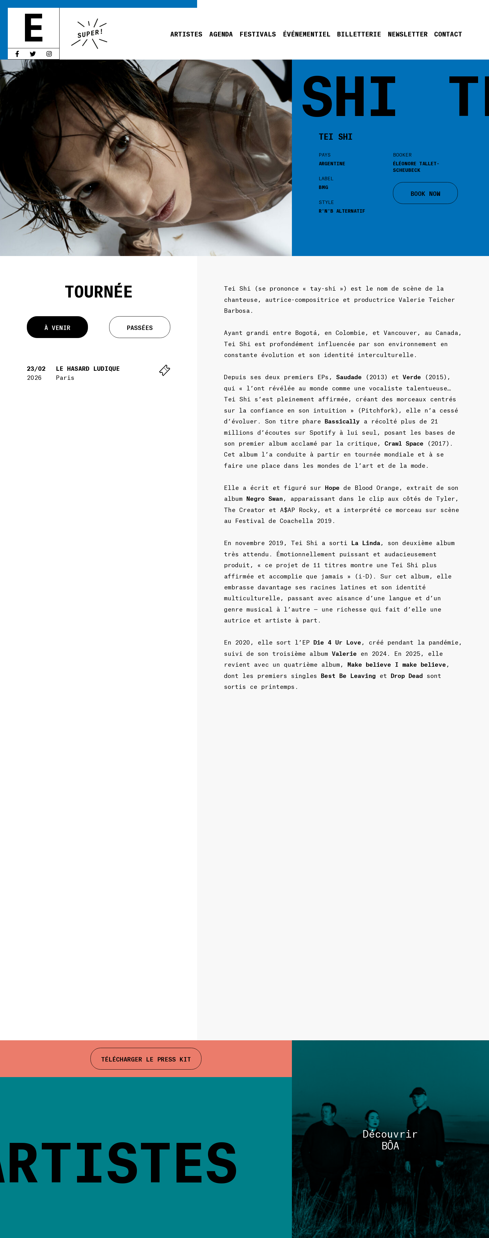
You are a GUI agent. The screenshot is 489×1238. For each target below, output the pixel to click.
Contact (448, 33)
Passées (140, 327)
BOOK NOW (425, 193)
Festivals (258, 33)
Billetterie (359, 33)
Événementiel (307, 33)
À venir (57, 327)
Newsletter (408, 33)
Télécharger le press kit (146, 1059)
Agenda (221, 33)
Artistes (186, 33)
